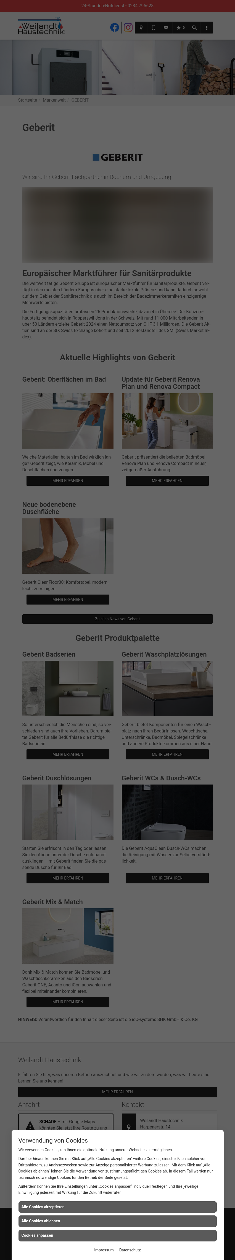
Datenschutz (130, 1250)
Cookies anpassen (37, 1235)
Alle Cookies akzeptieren (43, 1207)
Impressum (103, 1250)
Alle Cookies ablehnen (41, 1221)
